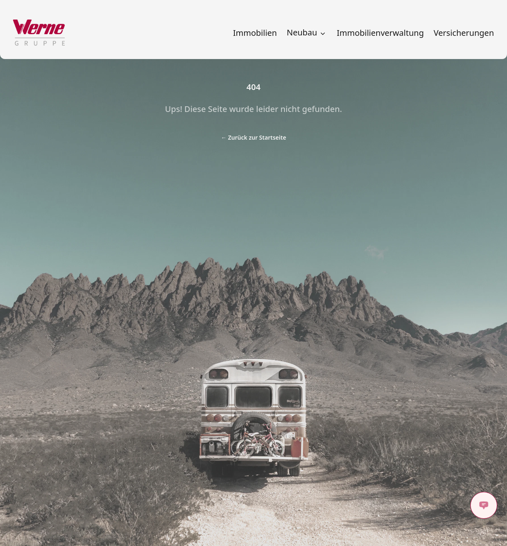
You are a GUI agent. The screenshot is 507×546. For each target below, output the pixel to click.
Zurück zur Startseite (253, 137)
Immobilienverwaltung (380, 33)
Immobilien (255, 33)
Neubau (307, 32)
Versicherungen (464, 33)
